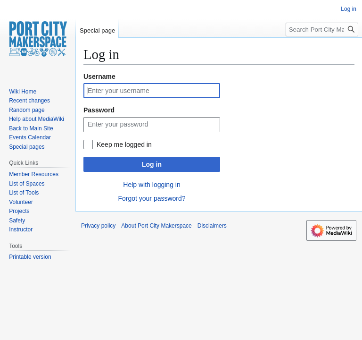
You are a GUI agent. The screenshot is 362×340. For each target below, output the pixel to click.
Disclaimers (212, 225)
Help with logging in (151, 184)
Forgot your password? (151, 198)
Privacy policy (98, 225)
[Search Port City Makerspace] (322, 29)
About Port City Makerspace (156, 225)
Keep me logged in (124, 144)
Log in (152, 164)
